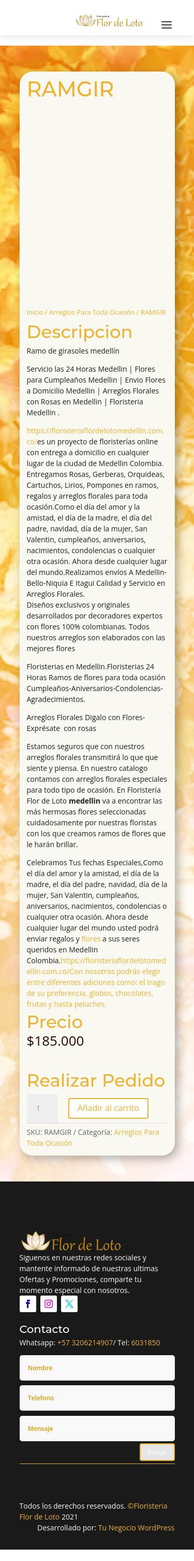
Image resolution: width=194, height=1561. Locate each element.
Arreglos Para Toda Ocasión (92, 312)
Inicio (35, 312)
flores (91, 939)
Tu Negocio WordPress (136, 1527)
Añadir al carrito (108, 1108)
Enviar (157, 1452)
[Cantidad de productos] (42, 1108)
